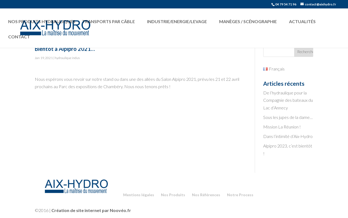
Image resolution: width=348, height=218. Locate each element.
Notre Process (240, 194)
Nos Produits (173, 194)
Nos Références (206, 194)
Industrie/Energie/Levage (177, 21)
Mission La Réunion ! (282, 126)
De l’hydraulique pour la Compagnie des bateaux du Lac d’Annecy (288, 100)
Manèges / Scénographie (248, 21)
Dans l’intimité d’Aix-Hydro (288, 136)
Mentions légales (138, 194)
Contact (19, 36)
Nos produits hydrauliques (41, 21)
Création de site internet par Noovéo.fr (91, 210)
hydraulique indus (67, 58)
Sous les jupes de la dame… (288, 117)
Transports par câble (108, 21)
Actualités (302, 21)
